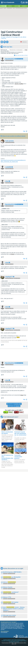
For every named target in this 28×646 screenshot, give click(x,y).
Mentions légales (20, 639)
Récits (10, 6)
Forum (3, 6)
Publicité (24, 640)
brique (21, 395)
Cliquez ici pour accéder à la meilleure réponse (13, 136)
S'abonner (23, 42)
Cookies (17, 641)
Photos (16, 6)
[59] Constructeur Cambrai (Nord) (12, 33)
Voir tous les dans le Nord (21, 55)
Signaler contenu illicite (12, 639)
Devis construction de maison (7, 432)
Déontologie (20, 640)
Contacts (5, 639)
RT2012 (12, 254)
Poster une (14, 406)
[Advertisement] (14, 355)
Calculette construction (6, 640)
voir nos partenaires (4, 632)
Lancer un (14, 404)
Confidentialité (12, 641)
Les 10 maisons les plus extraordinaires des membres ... (7, 457)
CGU (12, 640)
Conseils (24, 6)
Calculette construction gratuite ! (18, 456)
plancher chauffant (19, 83)
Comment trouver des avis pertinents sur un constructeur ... (20, 434)
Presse (15, 640)
